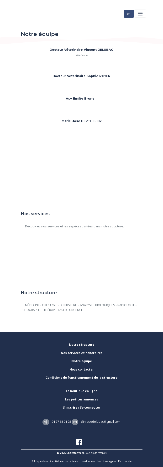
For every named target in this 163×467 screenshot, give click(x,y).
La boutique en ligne (81, 391)
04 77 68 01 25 (56, 422)
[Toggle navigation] (140, 13)
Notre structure (81, 345)
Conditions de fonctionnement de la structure (81, 378)
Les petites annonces (81, 399)
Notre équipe (81, 361)
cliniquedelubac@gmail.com (96, 422)
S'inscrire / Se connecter (81, 407)
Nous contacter (81, 369)
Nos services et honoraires (81, 353)
